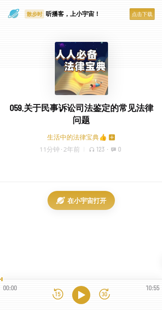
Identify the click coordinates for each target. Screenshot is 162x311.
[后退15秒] (58, 295)
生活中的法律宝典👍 (77, 137)
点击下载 (142, 14)
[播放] (81, 295)
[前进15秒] (104, 295)
